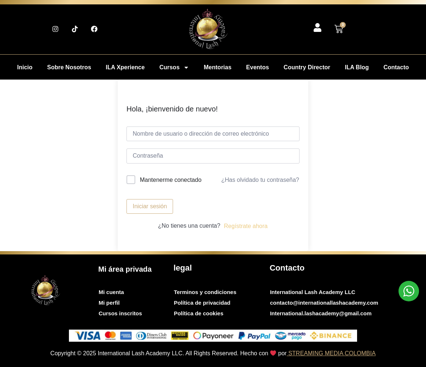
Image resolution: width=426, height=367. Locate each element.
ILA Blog (357, 67)
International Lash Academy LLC (312, 292)
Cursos (174, 67)
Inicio (25, 67)
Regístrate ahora (246, 226)
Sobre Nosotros (69, 67)
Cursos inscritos (120, 313)
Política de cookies (198, 313)
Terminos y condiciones (205, 292)
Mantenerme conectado (170, 180)
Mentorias (218, 67)
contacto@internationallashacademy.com (324, 303)
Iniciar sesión (150, 206)
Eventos (257, 67)
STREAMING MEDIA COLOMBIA (331, 353)
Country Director (307, 67)
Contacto (396, 67)
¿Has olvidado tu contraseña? (260, 180)
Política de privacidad (202, 303)
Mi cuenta (111, 292)
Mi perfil (109, 303)
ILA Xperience (125, 67)
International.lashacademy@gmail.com (320, 313)
